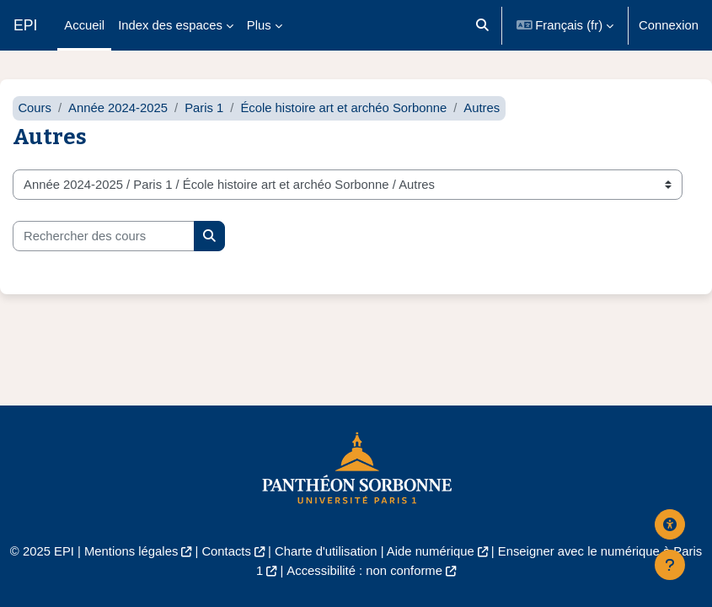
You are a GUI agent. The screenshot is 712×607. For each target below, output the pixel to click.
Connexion (669, 25)
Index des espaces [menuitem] (170, 25)
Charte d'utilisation (326, 551)
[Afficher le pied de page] (670, 565)
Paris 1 (204, 108)
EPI (25, 25)
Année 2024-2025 (118, 108)
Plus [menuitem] (259, 25)
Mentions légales (131, 551)
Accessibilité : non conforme (364, 570)
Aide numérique (430, 551)
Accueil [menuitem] (84, 25)
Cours (34, 108)
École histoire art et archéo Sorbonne (343, 108)
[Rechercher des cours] (104, 236)
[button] (482, 25)
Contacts (226, 551)
